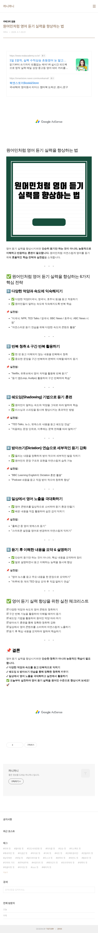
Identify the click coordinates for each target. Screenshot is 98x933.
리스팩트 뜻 (76, 848)
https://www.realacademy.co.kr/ (25, 55)
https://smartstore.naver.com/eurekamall (29, 78)
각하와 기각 (9, 862)
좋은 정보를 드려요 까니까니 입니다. (24, 775)
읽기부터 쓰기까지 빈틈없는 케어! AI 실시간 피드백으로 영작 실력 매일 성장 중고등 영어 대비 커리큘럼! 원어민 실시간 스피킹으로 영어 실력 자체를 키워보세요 (39, 66)
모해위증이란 (72, 853)
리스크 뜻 (48, 858)
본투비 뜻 (61, 858)
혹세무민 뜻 (9, 853)
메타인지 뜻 (53, 862)
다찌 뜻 (48, 853)
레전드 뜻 (74, 858)
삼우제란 (8, 858)
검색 (92, 890)
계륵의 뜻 (83, 862)
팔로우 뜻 (87, 858)
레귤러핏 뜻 (9, 867)
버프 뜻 (59, 853)
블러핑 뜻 (19, 848)
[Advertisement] (49, 121)
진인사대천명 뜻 (35, 848)
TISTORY (50, 929)
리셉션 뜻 (23, 853)
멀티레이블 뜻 (34, 858)
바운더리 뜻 (38, 862)
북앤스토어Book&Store (24, 83)
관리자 (59, 929)
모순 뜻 (63, 848)
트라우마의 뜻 (68, 862)
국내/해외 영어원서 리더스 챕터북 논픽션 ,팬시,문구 (39, 87)
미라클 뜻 (51, 848)
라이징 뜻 (23, 867)
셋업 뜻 (20, 858)
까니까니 (8, 6)
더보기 (5, 872)
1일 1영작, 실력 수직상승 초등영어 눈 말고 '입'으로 (36, 60)
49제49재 (23, 862)
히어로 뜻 (36, 853)
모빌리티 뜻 (88, 853)
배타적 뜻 (47, 867)
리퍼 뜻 (7, 848)
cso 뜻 (35, 867)
